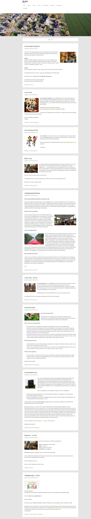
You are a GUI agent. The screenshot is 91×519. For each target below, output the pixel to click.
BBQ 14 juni (28, 159)
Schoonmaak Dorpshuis (32, 46)
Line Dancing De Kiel (31, 130)
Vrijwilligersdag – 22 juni (32, 476)
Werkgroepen (59, 5)
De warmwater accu (30, 373)
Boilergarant (52, 421)
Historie (34, 5)
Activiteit (31, 84)
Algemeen (35, 151)
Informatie (25, 8)
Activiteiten (52, 5)
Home (24, 5)
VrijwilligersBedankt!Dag (32, 193)
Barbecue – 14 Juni (30, 435)
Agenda (29, 5)
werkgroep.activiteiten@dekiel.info (49, 109)
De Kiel (25, 2)
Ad (37, 48)
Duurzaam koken (29, 308)
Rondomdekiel (45, 5)
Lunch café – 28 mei (30, 278)
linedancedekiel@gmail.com (68, 142)
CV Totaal (45, 421)
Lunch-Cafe (28, 93)
